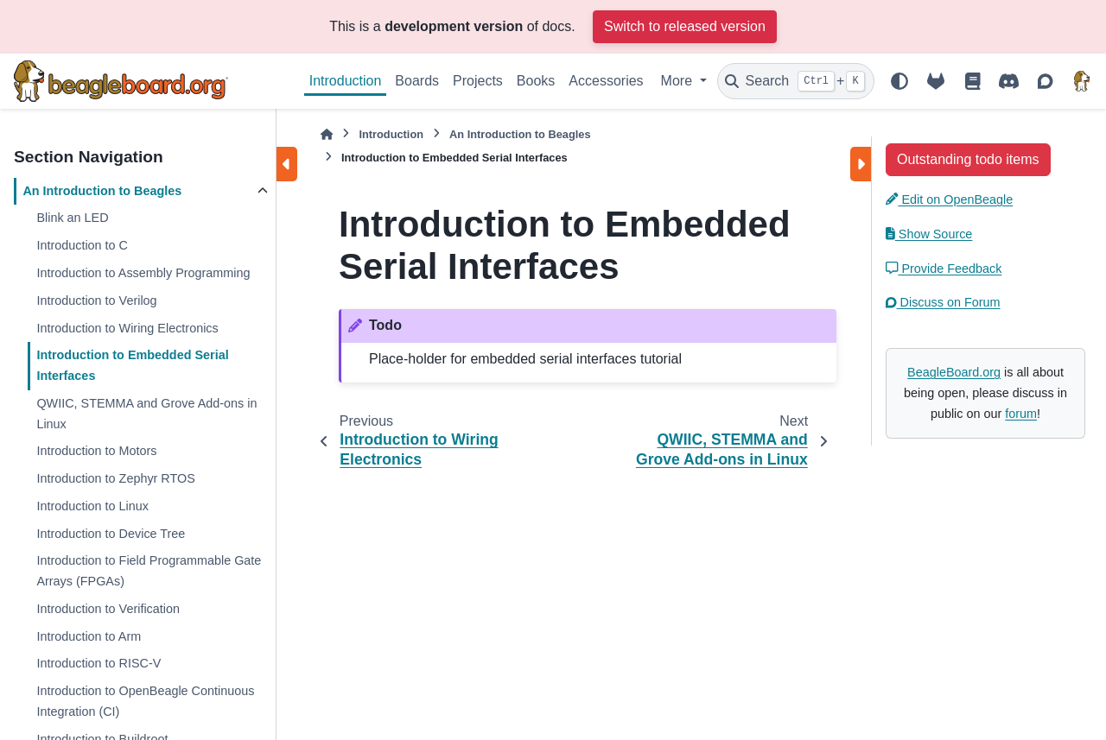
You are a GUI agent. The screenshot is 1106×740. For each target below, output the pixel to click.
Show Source (929, 234)
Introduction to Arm (88, 636)
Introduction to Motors (96, 451)
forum (1021, 414)
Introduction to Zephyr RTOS (115, 478)
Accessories (606, 80)
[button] (968, 159)
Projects (478, 80)
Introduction (345, 80)
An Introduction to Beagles (101, 191)
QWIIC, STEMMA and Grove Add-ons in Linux (146, 413)
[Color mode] (899, 81)
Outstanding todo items (968, 159)
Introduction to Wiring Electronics (127, 328)
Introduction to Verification (108, 609)
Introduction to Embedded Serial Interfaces (132, 365)
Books (536, 80)
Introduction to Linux (92, 506)
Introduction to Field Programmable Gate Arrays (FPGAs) (148, 570)
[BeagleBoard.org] (1081, 81)
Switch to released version (685, 26)
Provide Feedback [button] (943, 268)
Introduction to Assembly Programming (143, 273)
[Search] (795, 81)
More (678, 80)
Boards (417, 80)
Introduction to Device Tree (110, 534)
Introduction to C (82, 245)
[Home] (327, 134)
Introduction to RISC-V (98, 663)
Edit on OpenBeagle (949, 199)
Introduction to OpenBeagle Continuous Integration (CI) (145, 701)
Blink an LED (72, 218)
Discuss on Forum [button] (943, 302)
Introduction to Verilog (96, 300)
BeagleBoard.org (954, 372)
